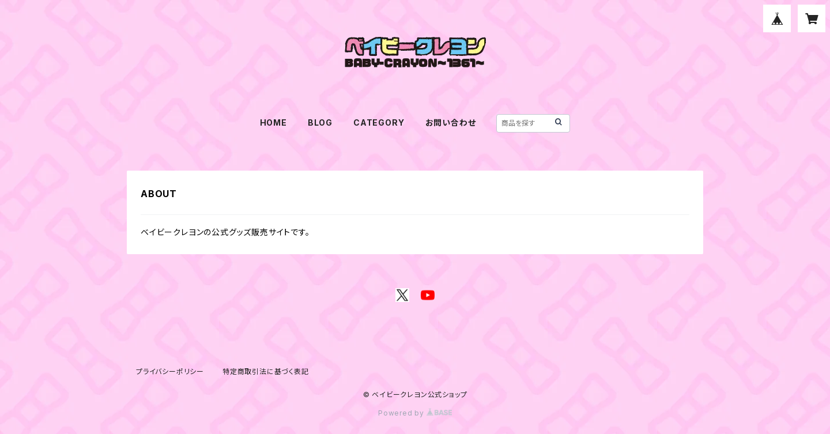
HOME (273, 122)
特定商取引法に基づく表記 (265, 371)
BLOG (320, 122)
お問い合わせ (450, 122)
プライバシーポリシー (170, 371)
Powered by (415, 413)
